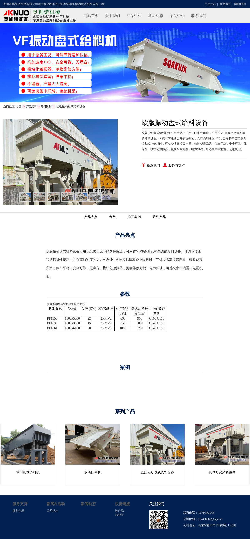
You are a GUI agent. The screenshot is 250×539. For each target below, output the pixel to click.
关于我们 (112, 16)
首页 (18, 106)
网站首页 (91, 16)
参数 (112, 217)
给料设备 (46, 106)
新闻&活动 (56, 504)
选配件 (119, 515)
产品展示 (31, 106)
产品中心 (210, 4)
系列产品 (159, 217)
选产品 (119, 510)
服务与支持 (174, 165)
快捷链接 (122, 504)
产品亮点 (91, 217)
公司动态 (52, 510)
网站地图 (240, 4)
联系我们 (225, 4)
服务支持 (20, 504)
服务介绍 (18, 510)
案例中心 (177, 16)
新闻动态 (155, 16)
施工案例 (134, 217)
